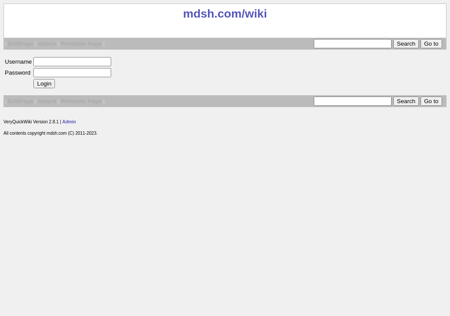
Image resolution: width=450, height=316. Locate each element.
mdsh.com (212, 13)
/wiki (254, 13)
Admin (69, 121)
